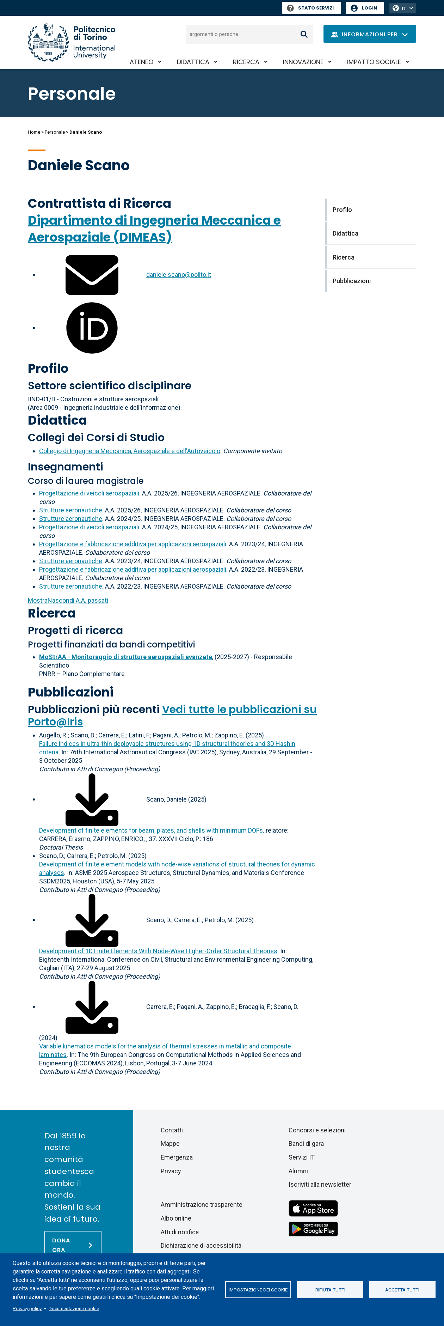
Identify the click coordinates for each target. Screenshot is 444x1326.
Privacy (171, 1171)
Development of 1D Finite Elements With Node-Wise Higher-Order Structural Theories (158, 951)
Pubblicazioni (70, 692)
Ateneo (141, 61)
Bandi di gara (306, 1143)
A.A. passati (68, 600)
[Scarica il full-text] (92, 799)
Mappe (170, 1143)
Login (369, 8)
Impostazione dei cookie (258, 1289)
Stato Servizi (310, 8)
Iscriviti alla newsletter (320, 1184)
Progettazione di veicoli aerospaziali (89, 493)
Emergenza (177, 1157)
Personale (55, 132)
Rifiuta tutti (330, 1289)
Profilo (48, 368)
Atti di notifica (180, 1232)
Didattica (193, 61)
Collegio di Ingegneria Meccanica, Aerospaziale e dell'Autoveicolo (129, 451)
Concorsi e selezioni (317, 1130)
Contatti (172, 1130)
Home (34, 132)
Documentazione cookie (74, 1308)
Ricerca (246, 61)
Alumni (298, 1171)
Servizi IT (302, 1157)
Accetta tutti (402, 1289)
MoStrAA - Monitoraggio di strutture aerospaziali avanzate (125, 657)
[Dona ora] (72, 1245)
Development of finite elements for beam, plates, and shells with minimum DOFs (151, 830)
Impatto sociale (374, 61)
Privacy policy (27, 1308)
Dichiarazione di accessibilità (201, 1245)
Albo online (176, 1218)
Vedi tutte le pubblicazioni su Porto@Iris (172, 715)
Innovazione (303, 61)
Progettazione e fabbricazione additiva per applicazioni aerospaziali (132, 544)
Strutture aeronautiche (70, 510)
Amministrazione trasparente (201, 1204)
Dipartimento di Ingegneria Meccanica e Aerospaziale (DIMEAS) (154, 229)
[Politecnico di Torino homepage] (71, 42)
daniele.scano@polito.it (178, 274)
